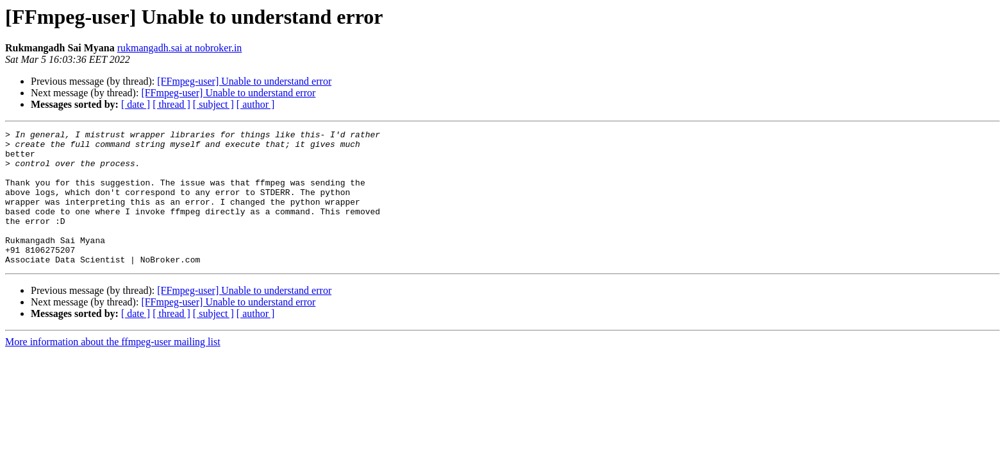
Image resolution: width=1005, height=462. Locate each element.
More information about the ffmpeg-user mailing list (112, 368)
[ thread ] (171, 104)
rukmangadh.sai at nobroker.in (179, 47)
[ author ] (256, 104)
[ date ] (135, 104)
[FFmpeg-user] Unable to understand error (244, 81)
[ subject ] (213, 104)
